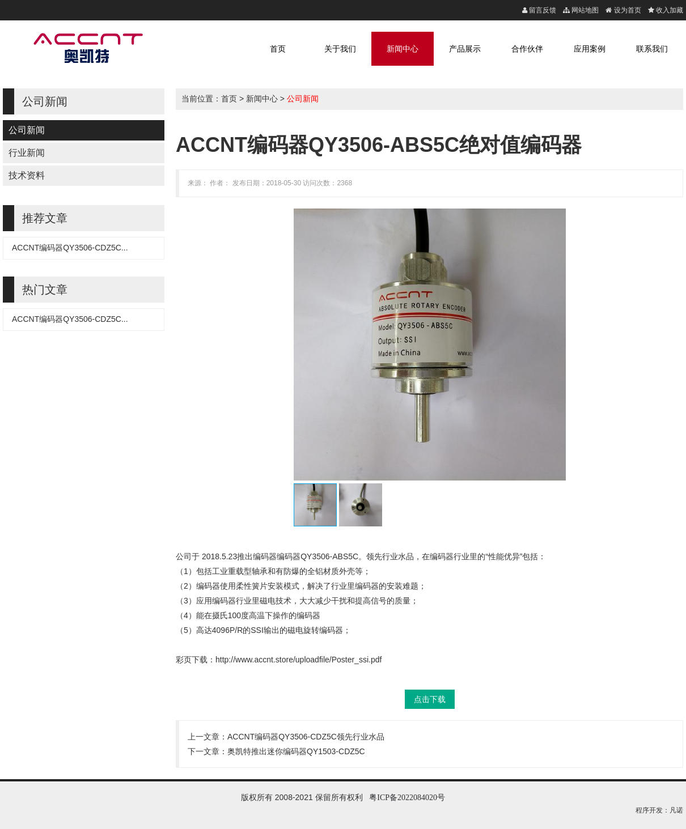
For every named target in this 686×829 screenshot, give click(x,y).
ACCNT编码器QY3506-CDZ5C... (70, 247)
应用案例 (589, 48)
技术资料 (27, 175)
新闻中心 (402, 48)
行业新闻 (27, 153)
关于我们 (340, 48)
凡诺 (676, 810)
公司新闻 (27, 130)
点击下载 (430, 699)
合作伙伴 (527, 48)
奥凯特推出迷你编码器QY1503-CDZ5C (296, 751)
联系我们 (652, 48)
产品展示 (465, 48)
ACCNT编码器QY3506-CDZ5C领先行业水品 (305, 736)
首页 (278, 48)
